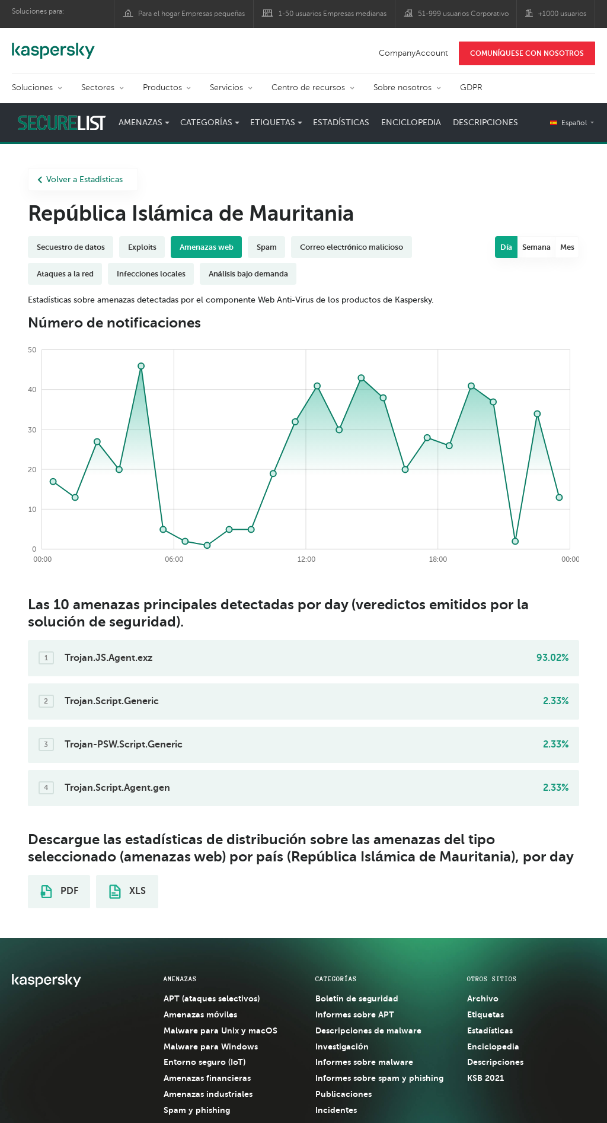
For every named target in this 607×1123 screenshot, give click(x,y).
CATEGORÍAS (336, 978)
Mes (567, 247)
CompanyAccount (413, 53)
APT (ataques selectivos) (212, 998)
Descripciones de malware (368, 1030)
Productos (162, 87)
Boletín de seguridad (356, 998)
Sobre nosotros (402, 87)
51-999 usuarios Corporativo (463, 13)
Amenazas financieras (207, 1078)
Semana (536, 247)
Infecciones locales (151, 273)
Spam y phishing (197, 1110)
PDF (59, 892)
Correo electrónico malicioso (352, 247)
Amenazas (140, 122)
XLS (127, 892)
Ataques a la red (65, 273)
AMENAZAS (180, 978)
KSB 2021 (485, 1078)
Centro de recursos (308, 87)
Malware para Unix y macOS (220, 1030)
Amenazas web (207, 247)
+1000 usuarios (562, 13)
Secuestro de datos (71, 247)
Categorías (206, 122)
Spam (267, 247)
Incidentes (336, 1110)
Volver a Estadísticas (80, 179)
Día (506, 247)
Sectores (97, 87)
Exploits (142, 247)
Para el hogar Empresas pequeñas (191, 13)
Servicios (226, 87)
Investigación (342, 1046)
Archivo (483, 998)
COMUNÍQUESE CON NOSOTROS (527, 53)
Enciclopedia (411, 122)
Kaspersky (53, 44)
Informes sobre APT (354, 1014)
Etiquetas (272, 122)
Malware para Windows (211, 1046)
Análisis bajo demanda (248, 273)
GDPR (471, 87)
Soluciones (32, 87)
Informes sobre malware (364, 1062)
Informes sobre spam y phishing (379, 1078)
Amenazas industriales (208, 1094)
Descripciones (485, 122)
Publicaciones (343, 1094)
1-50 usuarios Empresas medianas (332, 13)
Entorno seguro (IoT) (204, 1062)
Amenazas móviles (200, 1014)
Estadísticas (341, 122)
